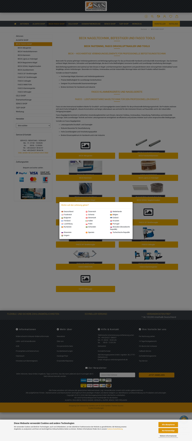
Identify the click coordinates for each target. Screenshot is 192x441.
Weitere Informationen (168, 436)
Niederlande (116, 211)
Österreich (91, 211)
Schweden (91, 227)
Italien (89, 220)
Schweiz (90, 214)
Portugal (114, 224)
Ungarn (65, 235)
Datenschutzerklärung (115, 429)
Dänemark (91, 217)
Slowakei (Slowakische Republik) (120, 228)
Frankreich (66, 214)
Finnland (65, 220)
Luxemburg (66, 224)
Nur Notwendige (168, 431)
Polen (89, 224)
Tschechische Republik (120, 232)
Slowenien (66, 232)
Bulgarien (66, 217)
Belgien (114, 214)
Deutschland (67, 211)
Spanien (90, 232)
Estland (114, 217)
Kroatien (114, 220)
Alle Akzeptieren (168, 425)
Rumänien (66, 227)
